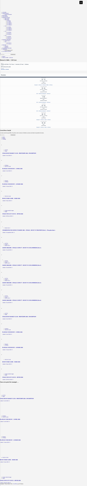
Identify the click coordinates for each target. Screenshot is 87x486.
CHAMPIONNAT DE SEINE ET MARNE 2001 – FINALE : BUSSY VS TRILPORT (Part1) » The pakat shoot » (28, 230)
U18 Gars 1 (9, 37)
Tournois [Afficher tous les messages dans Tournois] (6, 180)
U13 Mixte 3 (9, 30)
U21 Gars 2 (9, 43)
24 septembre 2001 (10, 232)
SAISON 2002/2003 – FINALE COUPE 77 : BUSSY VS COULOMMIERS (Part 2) (21, 265)
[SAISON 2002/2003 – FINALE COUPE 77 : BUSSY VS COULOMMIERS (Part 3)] (6, 272)
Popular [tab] (3, 138)
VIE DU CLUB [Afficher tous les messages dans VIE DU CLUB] (8, 166)
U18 (5, 35)
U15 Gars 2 (9, 34)
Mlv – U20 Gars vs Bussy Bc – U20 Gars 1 (44, 93)
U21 (5, 41)
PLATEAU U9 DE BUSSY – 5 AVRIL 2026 (12, 168)
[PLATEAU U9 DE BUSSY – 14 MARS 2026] (7, 175)
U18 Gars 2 (9, 38)
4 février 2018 (43, 112)
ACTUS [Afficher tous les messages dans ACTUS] (6, 149)
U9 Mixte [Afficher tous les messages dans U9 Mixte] (6, 165)
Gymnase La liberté (5, 69)
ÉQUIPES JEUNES (6, 17)
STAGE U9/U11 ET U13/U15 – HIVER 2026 (12, 213)
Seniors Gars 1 (7, 40)
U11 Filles (9, 21)
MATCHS (4, 44)
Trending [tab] (4, 139)
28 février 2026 (9, 216)
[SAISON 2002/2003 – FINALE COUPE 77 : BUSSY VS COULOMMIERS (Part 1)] (6, 237)
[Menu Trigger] (81, 2)
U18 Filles (9, 36)
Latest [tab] (3, 137)
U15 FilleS (9, 32)
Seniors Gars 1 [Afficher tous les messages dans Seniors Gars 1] (7, 227)
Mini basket (7, 19)
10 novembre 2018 (43, 86)
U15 (5, 31)
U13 (5, 26)
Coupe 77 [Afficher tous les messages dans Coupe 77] (6, 244)
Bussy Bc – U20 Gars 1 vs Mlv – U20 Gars (44, 119)
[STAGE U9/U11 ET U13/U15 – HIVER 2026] (7, 205)
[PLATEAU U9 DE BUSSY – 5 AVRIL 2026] (7, 160)
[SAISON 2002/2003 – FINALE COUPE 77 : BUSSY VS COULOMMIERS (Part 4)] (6, 289)
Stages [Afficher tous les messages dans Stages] (6, 150)
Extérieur (6, 47)
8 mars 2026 (8, 200)
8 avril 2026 (8, 155)
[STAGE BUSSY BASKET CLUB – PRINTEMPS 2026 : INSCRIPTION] (7, 144)
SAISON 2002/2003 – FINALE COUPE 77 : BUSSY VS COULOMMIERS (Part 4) (21, 300)
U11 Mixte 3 (9, 24)
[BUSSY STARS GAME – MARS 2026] (7, 191)
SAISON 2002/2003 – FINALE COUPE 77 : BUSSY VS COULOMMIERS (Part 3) (21, 282)
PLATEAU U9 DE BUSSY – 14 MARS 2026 (12, 184)
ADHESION (4, 49)
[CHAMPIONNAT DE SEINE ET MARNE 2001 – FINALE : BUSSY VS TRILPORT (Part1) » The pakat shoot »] (6, 221)
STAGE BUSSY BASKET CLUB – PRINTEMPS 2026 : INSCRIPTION (19, 153)
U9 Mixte (9, 20)
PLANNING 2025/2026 (6, 48)
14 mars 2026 (8, 186)
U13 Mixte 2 (9, 29)
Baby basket (7, 18)
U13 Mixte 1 (9, 28)
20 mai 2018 (43, 95)
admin (4, 155)
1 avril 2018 (43, 104)
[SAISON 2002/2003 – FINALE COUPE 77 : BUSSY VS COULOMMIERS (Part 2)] (6, 254)
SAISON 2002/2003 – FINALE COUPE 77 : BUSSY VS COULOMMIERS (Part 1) (21, 247)
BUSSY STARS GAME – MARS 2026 (11, 198)
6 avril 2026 (8, 170)
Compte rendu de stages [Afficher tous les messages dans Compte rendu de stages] (9, 210)
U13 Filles (9, 27)
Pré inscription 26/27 (9, 50)
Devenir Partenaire (8, 14)
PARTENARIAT (5, 13)
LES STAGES (5, 16)
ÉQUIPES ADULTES (6, 39)
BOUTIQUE (4, 15)
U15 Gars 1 (9, 33)
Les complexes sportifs (6, 51)
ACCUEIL (4, 12)
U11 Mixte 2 (9, 23)
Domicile (6, 46)
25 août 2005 (8, 249)
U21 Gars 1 (9, 42)
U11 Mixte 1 (9, 22)
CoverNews (15, 483)
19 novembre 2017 (43, 121)
